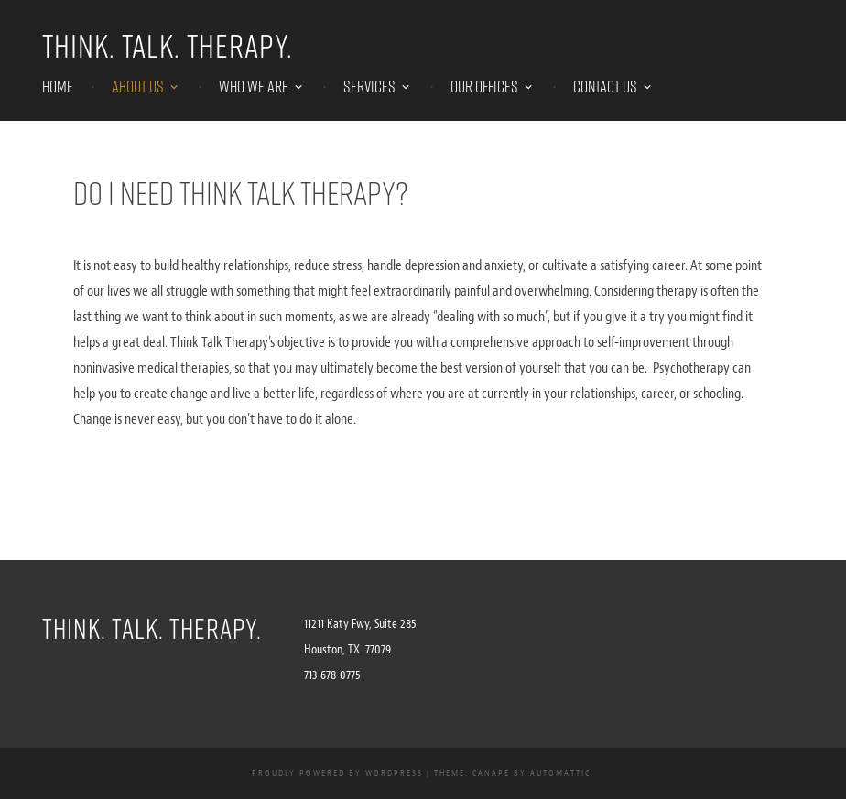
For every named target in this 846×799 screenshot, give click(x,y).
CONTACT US (605, 87)
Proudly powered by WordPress (337, 773)
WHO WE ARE (253, 87)
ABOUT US (138, 87)
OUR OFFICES (484, 87)
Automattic (560, 773)
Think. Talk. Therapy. (167, 46)
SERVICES (369, 87)
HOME (57, 87)
